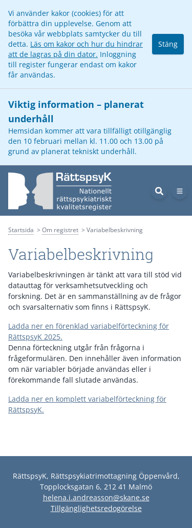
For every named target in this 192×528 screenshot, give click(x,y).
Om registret (60, 229)
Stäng (168, 44)
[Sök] (159, 191)
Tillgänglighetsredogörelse (96, 508)
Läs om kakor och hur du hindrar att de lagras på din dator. (75, 49)
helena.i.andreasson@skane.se (96, 497)
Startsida (21, 229)
